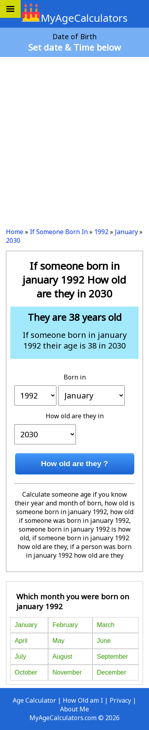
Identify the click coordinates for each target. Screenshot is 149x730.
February (65, 624)
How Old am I (83, 700)
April (21, 640)
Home (14, 231)
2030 (13, 240)
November (67, 672)
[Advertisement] (74, 139)
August (62, 656)
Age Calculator (34, 700)
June (104, 640)
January (126, 231)
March (105, 624)
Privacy (120, 700)
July (20, 656)
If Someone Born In (59, 231)
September (112, 656)
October (26, 672)
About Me (74, 709)
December (111, 672)
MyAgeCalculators (74, 18)
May (58, 640)
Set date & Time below (74, 47)
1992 (101, 231)
